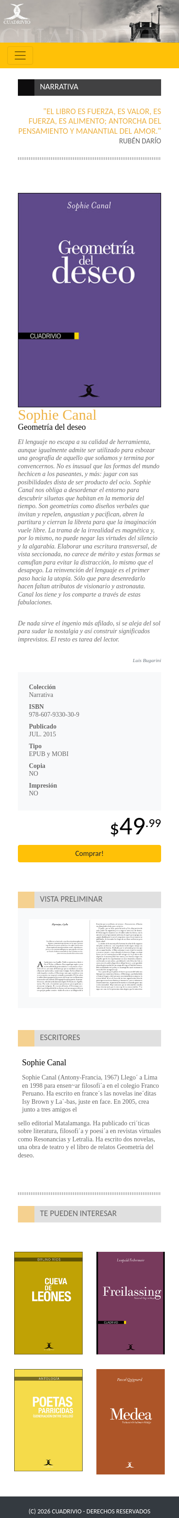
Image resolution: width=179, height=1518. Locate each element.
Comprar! (89, 853)
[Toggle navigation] (20, 55)
